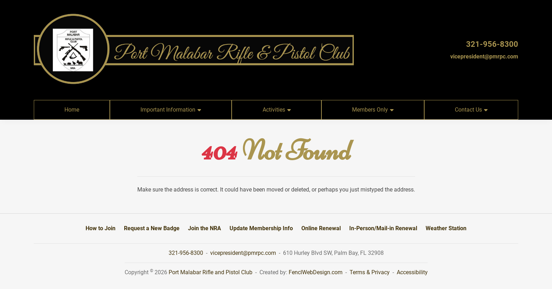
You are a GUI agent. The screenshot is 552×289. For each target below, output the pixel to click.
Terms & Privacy (370, 272)
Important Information (170, 109)
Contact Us (471, 109)
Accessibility (412, 272)
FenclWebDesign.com (316, 272)
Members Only (373, 109)
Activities (277, 109)
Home (71, 109)
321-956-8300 (492, 44)
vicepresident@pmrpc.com (484, 56)
